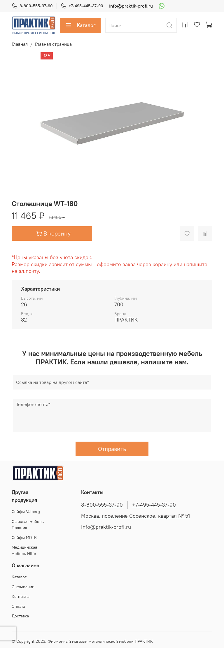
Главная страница (53, 44)
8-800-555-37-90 (32, 6)
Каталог (80, 25)
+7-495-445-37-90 (82, 6)
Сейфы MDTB (24, 537)
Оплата (18, 606)
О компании (23, 586)
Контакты (20, 596)
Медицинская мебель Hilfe (24, 550)
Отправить (112, 448)
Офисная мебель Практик (28, 525)
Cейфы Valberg (26, 511)
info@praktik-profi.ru (131, 6)
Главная (20, 44)
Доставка (20, 616)
